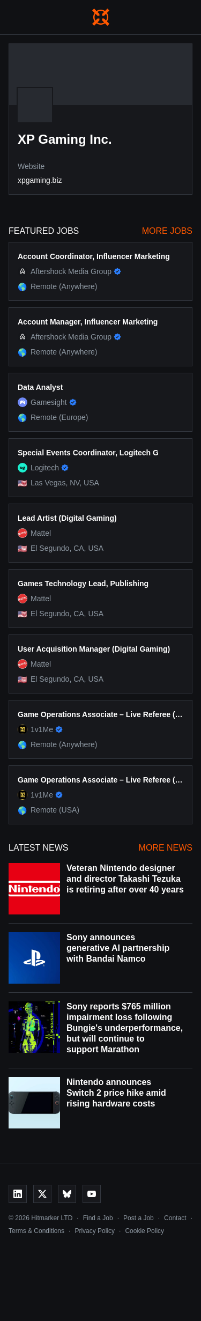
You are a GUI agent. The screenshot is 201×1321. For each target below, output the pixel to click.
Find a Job (98, 1218)
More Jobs (167, 230)
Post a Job (138, 1218)
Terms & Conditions (36, 1231)
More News (165, 847)
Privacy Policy (95, 1231)
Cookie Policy (144, 1231)
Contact (175, 1218)
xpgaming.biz (40, 180)
